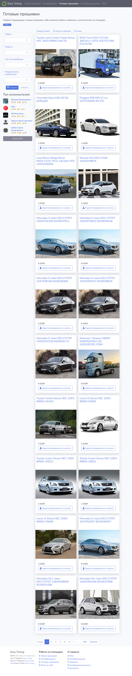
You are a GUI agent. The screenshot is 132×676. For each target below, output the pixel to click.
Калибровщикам (77, 659)
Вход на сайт (47, 665)
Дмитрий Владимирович (21, 100)
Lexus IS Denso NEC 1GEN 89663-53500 (95, 400)
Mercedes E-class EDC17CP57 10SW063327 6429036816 (97, 279)
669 (85, 641)
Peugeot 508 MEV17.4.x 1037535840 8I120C (94, 99)
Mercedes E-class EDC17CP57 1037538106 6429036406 (54, 279)
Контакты (74, 668)
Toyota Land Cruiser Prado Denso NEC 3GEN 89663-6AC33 (55, 39)
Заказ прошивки (33, 3)
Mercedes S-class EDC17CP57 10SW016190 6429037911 (54, 219)
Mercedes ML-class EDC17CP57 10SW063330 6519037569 (98, 580)
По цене (78, 31)
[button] (128, 3)
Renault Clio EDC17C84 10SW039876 (94, 159)
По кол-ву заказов (62, 31)
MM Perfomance (17, 114)
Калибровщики (50, 3)
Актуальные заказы (90, 3)
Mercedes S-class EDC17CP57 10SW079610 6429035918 (97, 219)
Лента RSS (18, 138)
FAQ (104, 3)
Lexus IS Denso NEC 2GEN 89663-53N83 (52, 520)
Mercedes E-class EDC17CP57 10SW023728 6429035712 (54, 339)
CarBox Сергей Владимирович (17, 129)
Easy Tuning (15, 3)
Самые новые (43, 31)
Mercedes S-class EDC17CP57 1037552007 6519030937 (97, 520)
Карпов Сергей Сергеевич (21, 121)
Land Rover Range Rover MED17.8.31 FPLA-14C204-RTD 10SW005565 (55, 161)
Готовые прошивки (69, 3)
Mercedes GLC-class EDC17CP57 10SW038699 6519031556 (52, 582)
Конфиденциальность (80, 665)
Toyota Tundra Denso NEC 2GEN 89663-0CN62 (55, 400)
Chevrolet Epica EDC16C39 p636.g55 (52, 99)
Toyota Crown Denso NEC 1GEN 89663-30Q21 (55, 460)
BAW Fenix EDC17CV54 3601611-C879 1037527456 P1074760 (97, 41)
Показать (12, 87)
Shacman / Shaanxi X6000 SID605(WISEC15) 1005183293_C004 (95, 341)
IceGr (13, 107)
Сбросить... (25, 87)
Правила (73, 662)
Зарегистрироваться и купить (55, 87)
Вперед (93, 641)
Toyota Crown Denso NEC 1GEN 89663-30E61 (98, 460)
